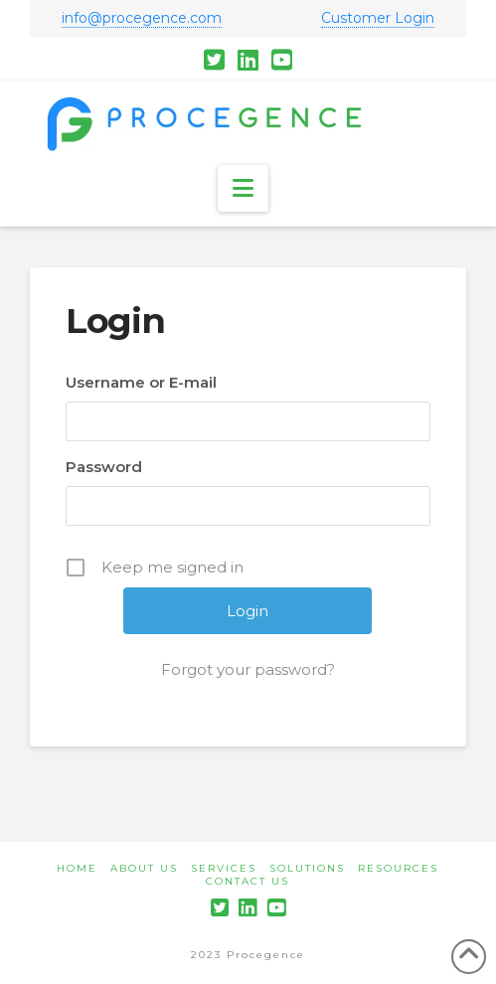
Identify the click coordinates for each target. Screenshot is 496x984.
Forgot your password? (248, 669)
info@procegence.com (142, 18)
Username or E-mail (141, 382)
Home (77, 868)
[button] (243, 188)
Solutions (307, 868)
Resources (398, 868)
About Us (144, 868)
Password (104, 466)
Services (223, 868)
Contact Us (247, 881)
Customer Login (377, 18)
